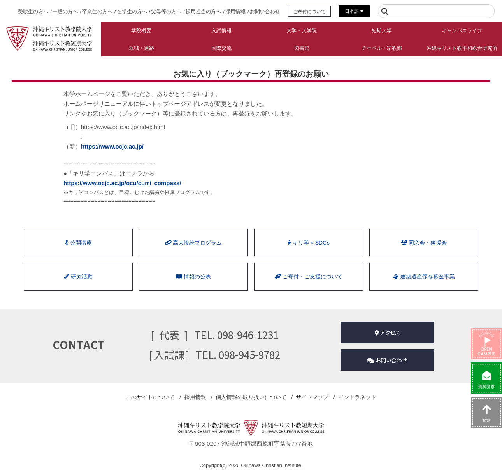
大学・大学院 (301, 30)
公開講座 (78, 243)
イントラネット (357, 397)
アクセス (387, 332)
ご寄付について (309, 11)
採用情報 (235, 11)
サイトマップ (312, 397)
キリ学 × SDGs (309, 243)
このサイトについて (150, 397)
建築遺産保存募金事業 (424, 276)
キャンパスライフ (462, 30)
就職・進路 (141, 48)
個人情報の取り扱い (251, 397)
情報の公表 (193, 276)
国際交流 (221, 48)
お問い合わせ (265, 11)
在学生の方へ (132, 11)
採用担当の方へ (203, 11)
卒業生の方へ (97, 11)
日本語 (354, 11)
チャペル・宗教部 (382, 48)
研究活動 (78, 276)
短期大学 (382, 30)
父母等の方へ (166, 11)
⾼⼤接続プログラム (193, 243)
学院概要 (141, 30)
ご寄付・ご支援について (308, 276)
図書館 (301, 48)
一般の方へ (65, 11)
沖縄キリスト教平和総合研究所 (462, 48)
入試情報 (221, 30)
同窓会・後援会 (423, 243)
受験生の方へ (33, 11)
